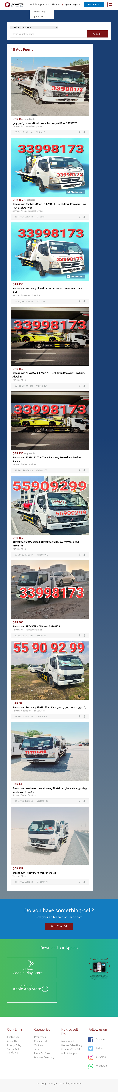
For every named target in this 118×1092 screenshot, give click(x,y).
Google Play (38, 11)
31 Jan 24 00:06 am (24, 471)
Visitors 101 (41, 386)
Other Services (29, 465)
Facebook (97, 1043)
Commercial (40, 1044)
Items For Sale (42, 1057)
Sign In (68, 4)
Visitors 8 (41, 301)
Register (77, 4)
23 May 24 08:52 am (24, 301)
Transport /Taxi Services (33, 712)
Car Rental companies (32, 126)
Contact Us (13, 1040)
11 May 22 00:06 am (24, 883)
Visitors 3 (40, 132)
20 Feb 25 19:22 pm (24, 132)
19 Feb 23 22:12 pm (24, 636)
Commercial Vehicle (31, 296)
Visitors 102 (42, 555)
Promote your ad (70, 1053)
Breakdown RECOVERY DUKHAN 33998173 (36, 627)
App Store (37, 16)
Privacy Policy (14, 1049)
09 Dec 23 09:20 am (24, 555)
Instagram (97, 1061)
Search (97, 34)
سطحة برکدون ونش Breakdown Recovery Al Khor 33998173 (44, 123)
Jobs (36, 1053)
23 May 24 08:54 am (24, 217)
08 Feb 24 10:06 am (24, 386)
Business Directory (44, 1061)
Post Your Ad (94, 4)
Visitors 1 (41, 217)
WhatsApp (97, 1070)
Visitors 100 (41, 471)
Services (16, 126)
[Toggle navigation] (110, 4)
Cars (24, 380)
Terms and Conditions (13, 1055)
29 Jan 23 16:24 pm (24, 717)
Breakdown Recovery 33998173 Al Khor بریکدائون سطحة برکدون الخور (49, 708)
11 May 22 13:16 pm (24, 802)
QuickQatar (58, 1087)
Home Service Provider (32, 211)
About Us (12, 1044)
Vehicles (16, 296)
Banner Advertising (71, 1049)
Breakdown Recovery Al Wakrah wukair (34, 874)
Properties (40, 1040)
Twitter (95, 1052)
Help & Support (69, 1057)
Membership (68, 1045)
